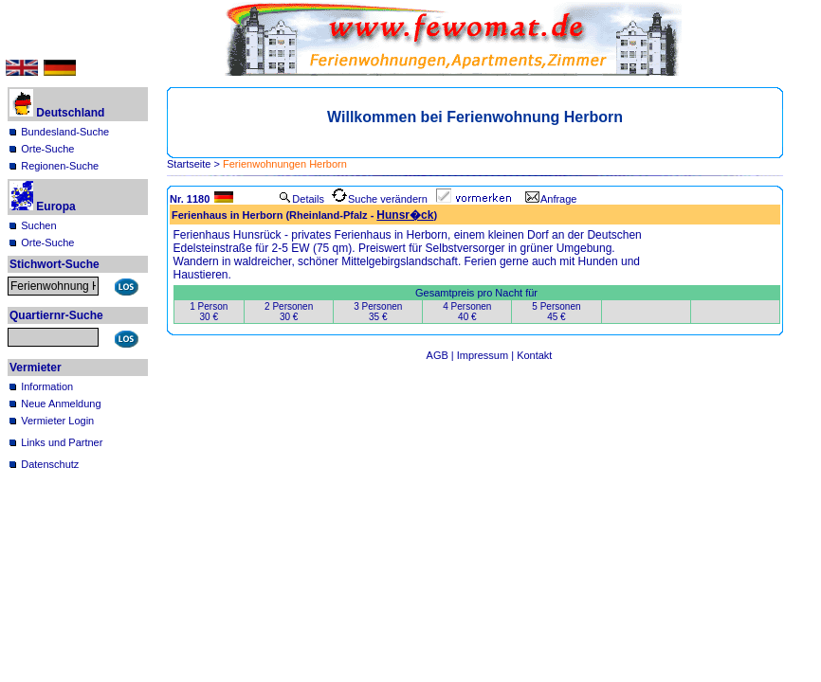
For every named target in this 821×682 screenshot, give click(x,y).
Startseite (188, 164)
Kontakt (534, 355)
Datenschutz (50, 464)
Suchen (38, 225)
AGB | (442, 355)
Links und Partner (61, 442)
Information (47, 386)
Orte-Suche (47, 148)
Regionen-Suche (60, 165)
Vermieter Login (57, 420)
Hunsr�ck (404, 215)
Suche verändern (380, 199)
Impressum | (487, 355)
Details (301, 199)
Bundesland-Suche (65, 131)
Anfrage (551, 199)
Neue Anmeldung (60, 403)
